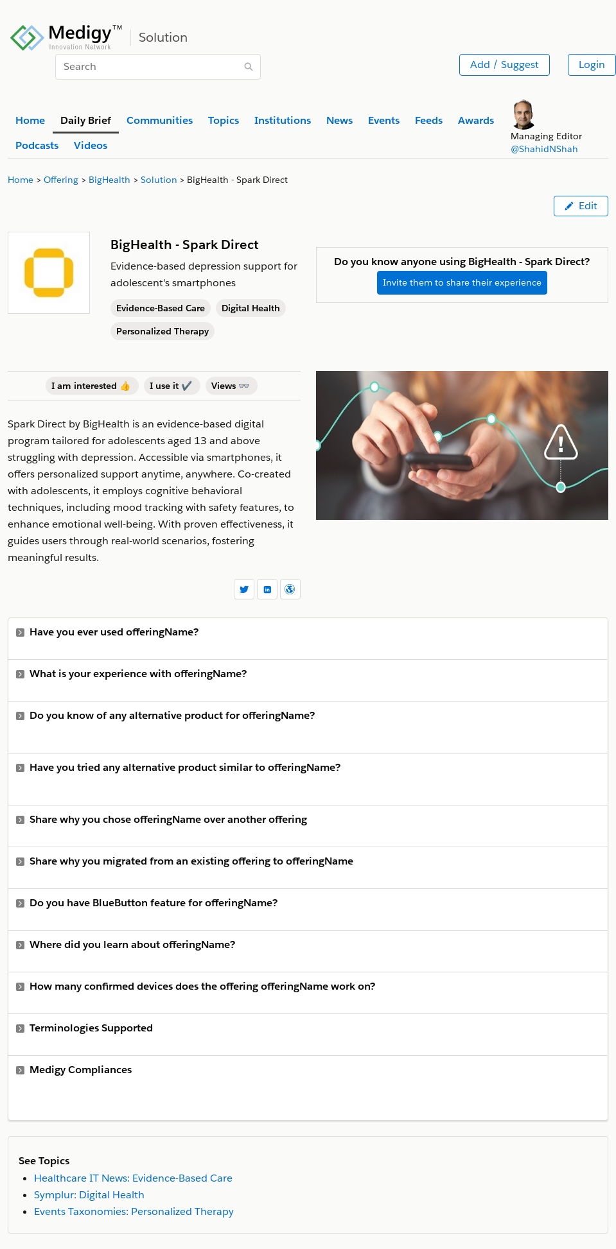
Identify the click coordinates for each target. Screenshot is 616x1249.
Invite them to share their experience (462, 282)
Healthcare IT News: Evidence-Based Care (133, 1178)
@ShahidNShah (544, 149)
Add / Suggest (504, 64)
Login (592, 64)
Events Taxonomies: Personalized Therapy (134, 1211)
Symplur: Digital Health (89, 1195)
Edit (581, 205)
